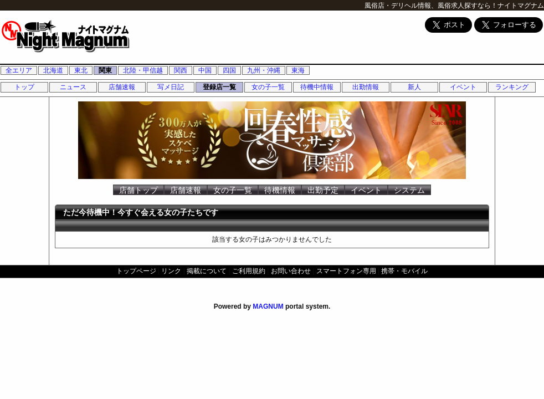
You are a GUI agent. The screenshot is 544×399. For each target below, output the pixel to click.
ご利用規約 (248, 271)
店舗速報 (122, 87)
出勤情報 (365, 87)
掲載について (207, 271)
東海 (298, 70)
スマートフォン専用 (346, 271)
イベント (463, 87)
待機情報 (279, 190)
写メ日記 (170, 87)
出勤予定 (322, 190)
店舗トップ (138, 190)
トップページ (136, 271)
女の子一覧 (268, 87)
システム (409, 190)
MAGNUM (268, 306)
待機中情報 (316, 87)
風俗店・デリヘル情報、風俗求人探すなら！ (431, 5)
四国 (229, 70)
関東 (105, 70)
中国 (205, 70)
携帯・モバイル (404, 271)
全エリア (19, 70)
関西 (180, 70)
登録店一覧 (219, 87)
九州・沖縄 (263, 70)
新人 (414, 87)
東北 (81, 70)
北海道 (53, 70)
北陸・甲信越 (143, 70)
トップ (24, 87)
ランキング (511, 87)
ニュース (73, 87)
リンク (171, 271)
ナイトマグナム (520, 5)
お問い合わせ (291, 271)
